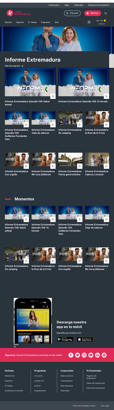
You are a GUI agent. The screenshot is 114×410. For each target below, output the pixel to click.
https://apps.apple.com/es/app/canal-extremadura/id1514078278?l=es (85, 339)
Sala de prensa (66, 386)
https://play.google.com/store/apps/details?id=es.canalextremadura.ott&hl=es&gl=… (65, 339)
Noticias (8, 24)
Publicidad (78, 5)
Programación (40, 391)
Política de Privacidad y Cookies (84, 406)
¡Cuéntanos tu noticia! (14, 391)
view (30, 89)
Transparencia (66, 381)
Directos (96, 14)
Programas (45, 24)
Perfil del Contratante (96, 388)
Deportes (20, 24)
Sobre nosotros (66, 376)
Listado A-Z (39, 381)
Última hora (9, 376)
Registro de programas (91, 377)
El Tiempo (32, 24)
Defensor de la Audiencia (98, 5)
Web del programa (12, 68)
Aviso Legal (105, 406)
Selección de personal (96, 383)
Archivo (37, 386)
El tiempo (9, 386)
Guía (56, 24)
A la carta (76, 14)
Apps (67, 5)
